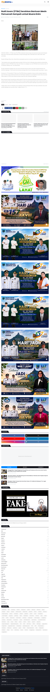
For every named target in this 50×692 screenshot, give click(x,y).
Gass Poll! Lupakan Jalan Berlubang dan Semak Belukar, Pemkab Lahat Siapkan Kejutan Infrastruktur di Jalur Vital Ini (28, 476)
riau (12, 629)
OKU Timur (29, 623)
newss (20, 621)
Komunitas (25, 556)
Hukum (25, 545)
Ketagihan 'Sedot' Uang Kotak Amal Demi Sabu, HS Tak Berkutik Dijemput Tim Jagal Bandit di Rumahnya (27, 482)
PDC (35, 625)
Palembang (25, 581)
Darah (35, 611)
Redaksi (25, 592)
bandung (13, 609)
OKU (24, 623)
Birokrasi (25, 536)
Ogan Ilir (25, 574)
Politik (25, 588)
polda (20, 627)
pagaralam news (11, 625)
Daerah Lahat (18, 611)
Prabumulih (25, 590)
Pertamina (25, 587)
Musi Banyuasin (25, 565)
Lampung (25, 560)
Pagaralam (25, 579)
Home (17, 690)
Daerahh (30, 611)
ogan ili (33, 621)
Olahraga (25, 576)
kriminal (25, 597)
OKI (25, 572)
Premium (22, 688)
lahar (3, 617)
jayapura (10, 615)
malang (3, 619)
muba (21, 619)
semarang (17, 629)
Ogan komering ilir (5, 623)
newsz (29, 621)
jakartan (26, 613)
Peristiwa (25, 585)
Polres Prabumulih (30, 627)
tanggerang (32, 629)
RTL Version (31, 690)
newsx (25, 621)
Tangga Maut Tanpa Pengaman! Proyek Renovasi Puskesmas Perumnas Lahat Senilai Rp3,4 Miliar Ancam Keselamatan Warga (27, 471)
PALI (25, 578)
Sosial (25, 596)
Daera (8, 611)
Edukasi (25, 542)
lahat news (12, 617)
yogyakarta (4, 631)
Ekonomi (25, 543)
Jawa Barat (40, 613)
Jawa (25, 551)
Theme (32, 688)
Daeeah (3, 611)
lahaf (45, 615)
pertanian (25, 601)
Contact (26, 690)
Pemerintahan (25, 583)
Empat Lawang (5, 613)
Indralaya (25, 547)
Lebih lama (45, 163)
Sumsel (26, 629)
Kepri (25, 552)
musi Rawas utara (25, 599)
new (8, 621)
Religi (25, 594)
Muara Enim (25, 563)
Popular (9, 467)
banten (18, 609)
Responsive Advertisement (25, 456)
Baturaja (25, 534)
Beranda (3, 8)
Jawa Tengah (4, 615)
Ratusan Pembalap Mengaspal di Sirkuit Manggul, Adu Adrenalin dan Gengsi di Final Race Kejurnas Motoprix (8, 125)
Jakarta (25, 549)
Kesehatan (25, 554)
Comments (40, 467)
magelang (44, 617)
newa (12, 621)
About (21, 690)
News (10, 104)
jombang (16, 615)
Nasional (25, 569)
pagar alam (44, 623)
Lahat (25, 558)
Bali (25, 531)
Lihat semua (46, 111)
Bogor (25, 538)
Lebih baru (4, 163)
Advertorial (25, 529)
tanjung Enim (14, 104)
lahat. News (18, 617)
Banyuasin (25, 533)
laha (41, 615)
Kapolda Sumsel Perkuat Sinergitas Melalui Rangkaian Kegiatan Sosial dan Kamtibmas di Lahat (24, 125)
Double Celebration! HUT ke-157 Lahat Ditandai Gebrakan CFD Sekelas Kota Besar (41, 125)
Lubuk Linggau (25, 561)
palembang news (26, 625)
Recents (25, 467)
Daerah (7, 8)
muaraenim (15, 619)
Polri (36, 627)
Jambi (31, 613)
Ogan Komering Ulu (14, 623)
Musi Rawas (25, 567)
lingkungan (30, 617)
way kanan (45, 629)
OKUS (34, 623)
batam (28, 609)
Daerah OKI (25, 611)
